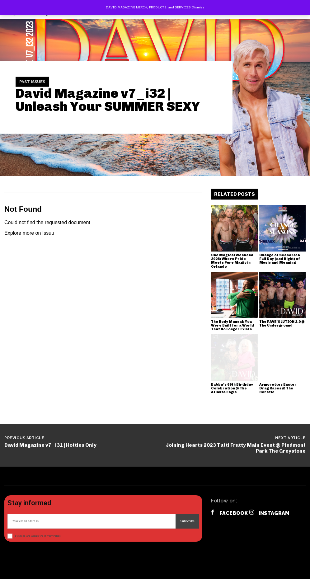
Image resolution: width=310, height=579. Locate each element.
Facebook (233, 513)
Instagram (274, 513)
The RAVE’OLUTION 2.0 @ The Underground (282, 323)
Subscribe (187, 521)
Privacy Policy (52, 536)
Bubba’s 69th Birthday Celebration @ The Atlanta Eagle (232, 388)
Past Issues (32, 82)
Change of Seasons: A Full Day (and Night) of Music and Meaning (279, 259)
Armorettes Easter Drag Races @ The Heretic (278, 388)
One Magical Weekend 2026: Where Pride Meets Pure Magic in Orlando (232, 260)
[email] (91, 521)
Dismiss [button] (198, 7)
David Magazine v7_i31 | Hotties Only (50, 445)
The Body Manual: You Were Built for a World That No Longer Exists (232, 325)
